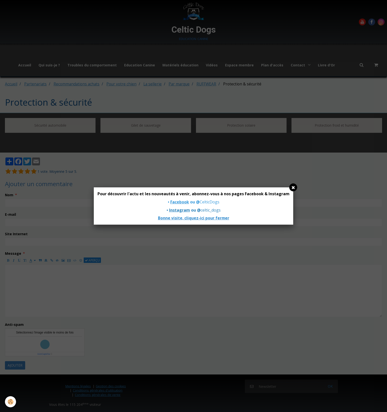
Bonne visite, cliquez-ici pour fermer (193, 218)
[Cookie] (10, 401)
